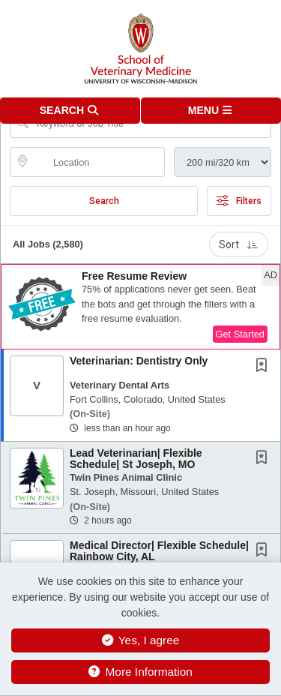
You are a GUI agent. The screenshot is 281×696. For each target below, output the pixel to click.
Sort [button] (239, 244)
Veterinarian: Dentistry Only (139, 361)
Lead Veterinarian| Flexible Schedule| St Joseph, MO (136, 458)
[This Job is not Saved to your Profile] (264, 367)
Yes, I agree (141, 640)
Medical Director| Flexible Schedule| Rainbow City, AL (159, 550)
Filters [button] (239, 201)
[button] (211, 111)
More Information (140, 671)
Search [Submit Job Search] (104, 201)
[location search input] (98, 162)
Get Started (240, 334)
